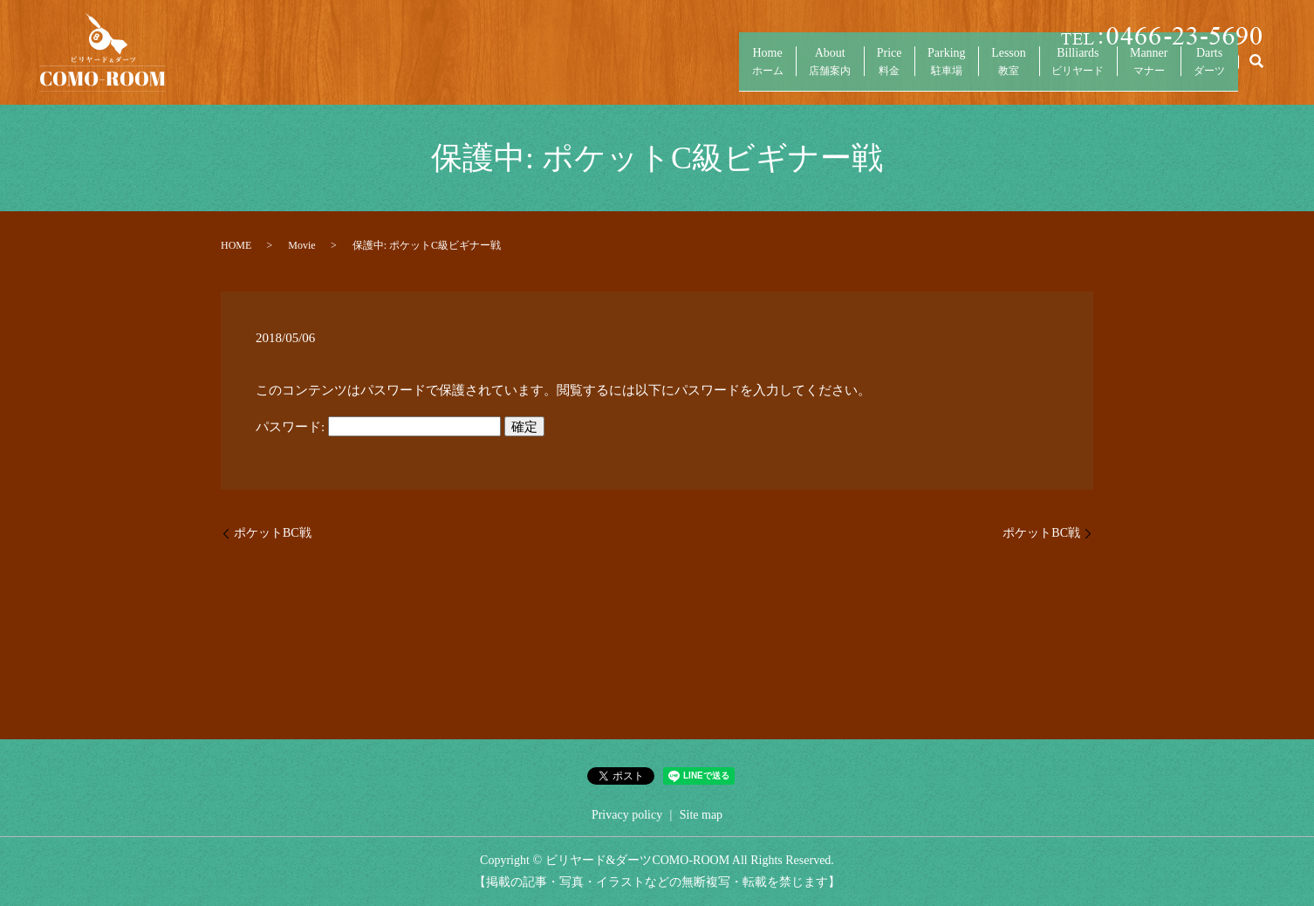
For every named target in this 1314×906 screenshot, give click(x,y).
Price (829, 70)
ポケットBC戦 (272, 532)
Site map (701, 814)
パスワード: (378, 427)
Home (685, 70)
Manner (1132, 70)
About (759, 70)
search (1256, 70)
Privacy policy (627, 814)
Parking (898, 70)
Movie (301, 245)
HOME (236, 245)
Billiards (1050, 70)
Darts (1204, 70)
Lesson (971, 70)
